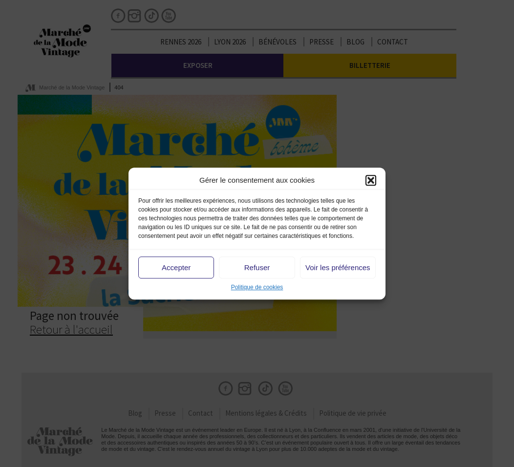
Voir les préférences (337, 267)
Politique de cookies (257, 287)
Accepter (176, 267)
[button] (371, 180)
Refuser (257, 267)
